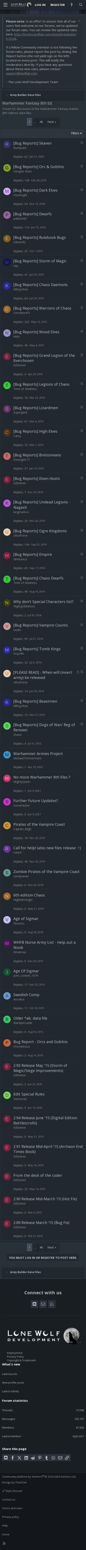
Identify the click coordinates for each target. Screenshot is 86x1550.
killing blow (20, 289)
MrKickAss (20, 559)
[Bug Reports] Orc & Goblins (38, 166)
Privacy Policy (15, 1356)
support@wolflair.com (21, 73)
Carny (17, 436)
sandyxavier (21, 876)
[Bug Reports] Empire (32, 554)
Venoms (18, 923)
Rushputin (20, 148)
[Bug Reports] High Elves (35, 431)
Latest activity (10, 1391)
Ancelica (18, 999)
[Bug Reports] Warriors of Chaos (42, 308)
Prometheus (21, 1046)
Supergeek (20, 412)
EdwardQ (19, 242)
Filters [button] (75, 133)
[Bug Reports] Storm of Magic (40, 260)
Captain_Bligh (22, 829)
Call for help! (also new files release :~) (47, 847)
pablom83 (20, 218)
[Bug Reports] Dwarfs (32, 213)
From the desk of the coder (37, 1175)
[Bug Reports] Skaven (32, 143)
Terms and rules (12, 1508)
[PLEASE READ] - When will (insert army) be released (42, 675)
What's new (11, 1364)
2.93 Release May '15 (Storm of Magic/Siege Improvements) (40, 1068)
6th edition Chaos (29, 895)
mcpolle (18, 653)
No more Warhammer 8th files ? (41, 777)
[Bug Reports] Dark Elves (35, 190)
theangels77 (21, 460)
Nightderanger (23, 900)
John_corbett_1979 (25, 976)
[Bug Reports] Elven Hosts (36, 478)
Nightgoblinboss (24, 606)
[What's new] (71, 5)
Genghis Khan (22, 171)
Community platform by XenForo (39, 1476)
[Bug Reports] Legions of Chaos (41, 384)
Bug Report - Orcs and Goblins (40, 1041)
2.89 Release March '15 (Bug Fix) (41, 1222)
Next (50, 122)
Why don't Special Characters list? (43, 601)
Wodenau (19, 952)
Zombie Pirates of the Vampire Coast (46, 871)
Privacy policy (10, 1517)
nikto (16, 336)
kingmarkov (21, 512)
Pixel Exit (21, 1482)
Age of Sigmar (25, 918)
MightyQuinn (21, 782)
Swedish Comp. (26, 994)
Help (5, 1525)
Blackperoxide (22, 1023)
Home (5, 1534)
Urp (15, 266)
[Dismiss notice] (78, 21)
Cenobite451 (21, 313)
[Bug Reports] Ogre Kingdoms (40, 530)
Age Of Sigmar (26, 970)
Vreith (17, 630)
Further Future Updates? (35, 800)
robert (17, 852)
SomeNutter (21, 805)
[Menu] (5, 4)
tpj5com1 (78, 1436)
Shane (17, 735)
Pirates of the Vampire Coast (39, 824)
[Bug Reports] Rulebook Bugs (39, 237)
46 (41, 122)
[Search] (80, 5)
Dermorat (20, 1099)
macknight (20, 195)
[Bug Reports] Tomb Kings (37, 648)
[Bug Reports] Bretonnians (37, 454)
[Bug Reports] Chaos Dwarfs (38, 578)
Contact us (8, 1499)
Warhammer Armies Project (38, 753)
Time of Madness (25, 389)
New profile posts (13, 1382)
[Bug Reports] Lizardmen (35, 407)
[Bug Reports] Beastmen (35, 701)
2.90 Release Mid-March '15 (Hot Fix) (45, 1198)
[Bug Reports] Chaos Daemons (40, 284)
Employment (14, 1353)
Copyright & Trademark (21, 1360)
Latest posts (9, 1374)
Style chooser (12, 1491)
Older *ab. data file (30, 1018)
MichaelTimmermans (27, 758)
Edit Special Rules (29, 1094)
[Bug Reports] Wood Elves (36, 331)
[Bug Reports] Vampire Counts (40, 625)
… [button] (35, 122)
